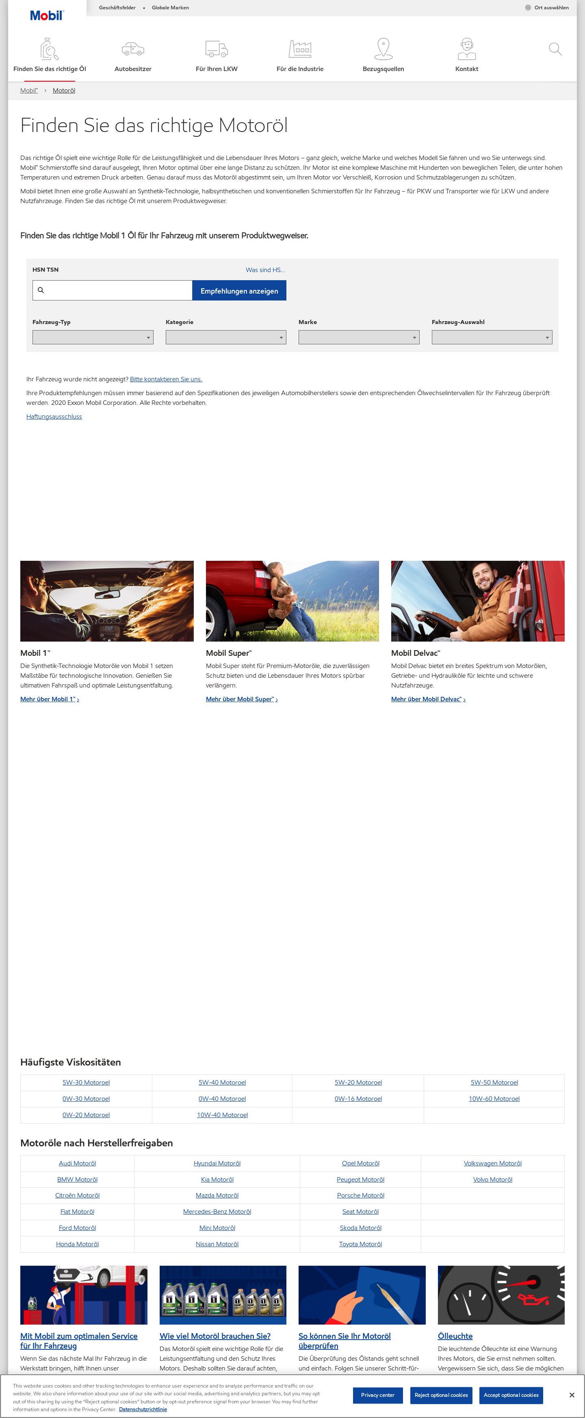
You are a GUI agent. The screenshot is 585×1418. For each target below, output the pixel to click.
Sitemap (32, 1338)
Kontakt (97, 1338)
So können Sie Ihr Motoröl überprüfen (345, 1015)
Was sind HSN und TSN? (266, 270)
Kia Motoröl (217, 854)
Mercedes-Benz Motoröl (217, 886)
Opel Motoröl (360, 837)
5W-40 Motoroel (222, 756)
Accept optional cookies (511, 1395)
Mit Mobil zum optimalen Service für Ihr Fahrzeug (79, 1015)
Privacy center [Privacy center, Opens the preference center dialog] (377, 1395)
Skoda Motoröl (360, 902)
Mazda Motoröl (217, 869)
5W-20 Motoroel (358, 756)
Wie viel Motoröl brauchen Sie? (215, 1010)
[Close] (572, 1395)
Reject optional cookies (441, 1395)
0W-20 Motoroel (86, 789)
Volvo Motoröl (492, 854)
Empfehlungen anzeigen (239, 291)
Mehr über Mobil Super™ (240, 699)
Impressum (136, 1338)
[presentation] (93, 337)
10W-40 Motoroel (222, 789)
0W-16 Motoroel (358, 773)
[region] (292, 1396)
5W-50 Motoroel (494, 756)
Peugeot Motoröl (360, 854)
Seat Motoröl (360, 886)
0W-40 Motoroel (222, 773)
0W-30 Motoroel (86, 773)
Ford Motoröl (77, 902)
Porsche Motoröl (360, 869)
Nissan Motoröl (217, 918)
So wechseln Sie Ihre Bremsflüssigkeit (335, 1189)
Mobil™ (29, 90)
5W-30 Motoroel (86, 756)
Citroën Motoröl (77, 869)
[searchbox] (474, 1340)
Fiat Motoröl (77, 886)
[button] (133, 56)
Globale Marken (170, 7)
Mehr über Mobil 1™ (47, 699)
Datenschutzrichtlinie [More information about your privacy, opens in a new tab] (143, 1409)
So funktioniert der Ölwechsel (213, 1184)
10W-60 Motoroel (494, 773)
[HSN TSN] (159, 271)
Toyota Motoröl (360, 918)
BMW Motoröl (77, 854)
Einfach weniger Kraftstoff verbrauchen (67, 1189)
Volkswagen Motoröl (493, 837)
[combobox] (483, 1340)
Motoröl (64, 90)
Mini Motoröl (217, 902)
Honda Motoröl (77, 918)
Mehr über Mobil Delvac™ (426, 699)
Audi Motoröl (77, 837)
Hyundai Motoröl (217, 837)
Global (64, 1338)
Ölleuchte (455, 1010)
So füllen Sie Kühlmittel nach (489, 1184)
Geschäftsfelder (117, 7)
